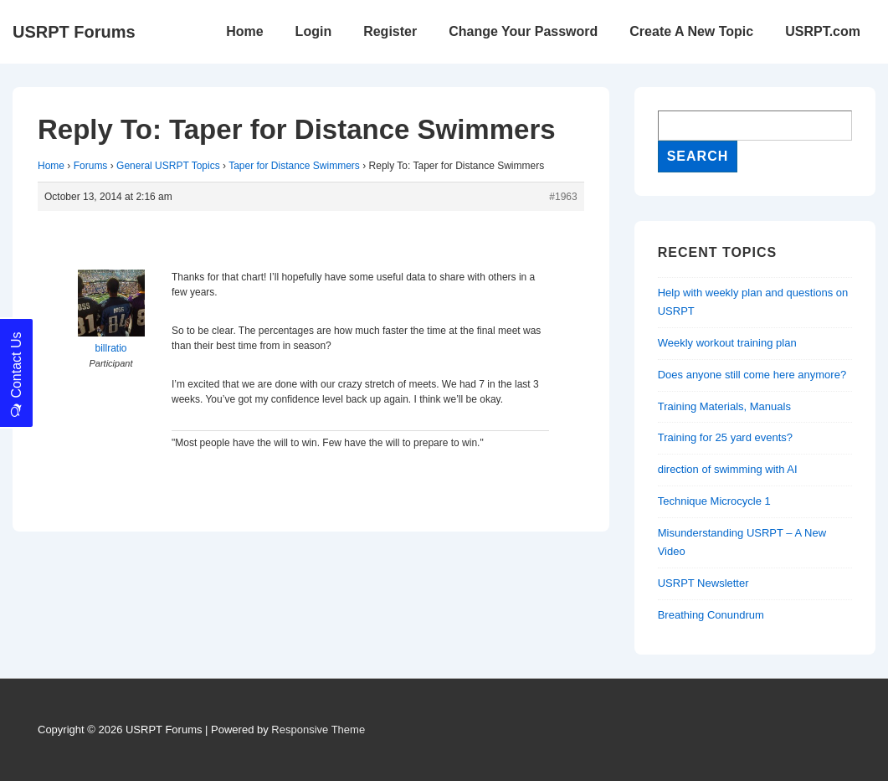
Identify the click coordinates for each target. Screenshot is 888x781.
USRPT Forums (74, 32)
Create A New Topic (691, 31)
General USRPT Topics (168, 166)
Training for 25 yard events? (725, 437)
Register (390, 31)
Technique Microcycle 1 (714, 501)
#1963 (563, 197)
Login (313, 31)
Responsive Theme (318, 729)
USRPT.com (822, 31)
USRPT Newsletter (703, 583)
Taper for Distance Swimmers (294, 166)
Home (244, 31)
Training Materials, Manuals (724, 406)
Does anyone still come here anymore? (752, 374)
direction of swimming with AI (728, 469)
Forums (91, 166)
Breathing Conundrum (711, 615)
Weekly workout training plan (727, 343)
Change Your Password (523, 31)
